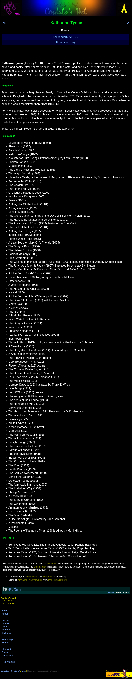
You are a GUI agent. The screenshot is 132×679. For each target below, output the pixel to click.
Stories (5, 623)
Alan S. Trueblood (14, 590)
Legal (24, 671)
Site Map (6, 649)
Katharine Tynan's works (30, 579)
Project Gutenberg (57, 579)
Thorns (5, 642)
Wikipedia (51, 563)
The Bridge (7, 639)
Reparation (65, 42)
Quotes (5, 626)
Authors (111, 592)
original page (40, 566)
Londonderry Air (65, 37)
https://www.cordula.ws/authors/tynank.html (43, 671)
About (5, 613)
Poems (5, 620)
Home (104, 592)
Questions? (15, 671)
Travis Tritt (12, 588)
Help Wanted (8, 661)
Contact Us (7, 655)
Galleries (6, 633)
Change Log (8, 652)
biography (32, 576)
